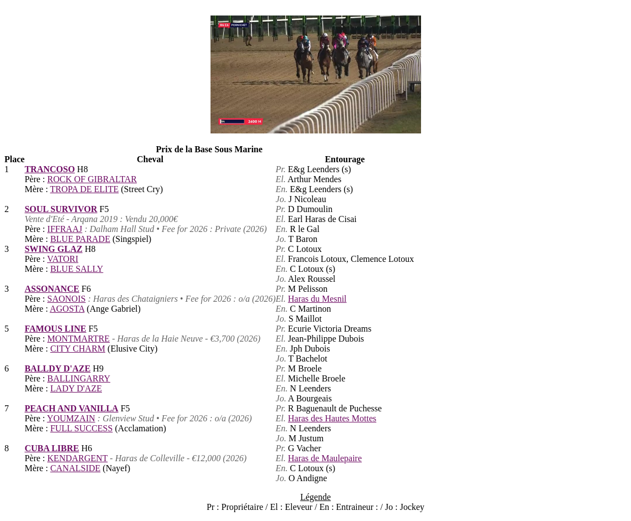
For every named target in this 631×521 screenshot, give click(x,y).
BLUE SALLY (77, 269)
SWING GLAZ (53, 249)
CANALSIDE (75, 468)
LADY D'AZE (76, 388)
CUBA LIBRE (51, 448)
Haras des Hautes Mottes (332, 418)
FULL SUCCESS (81, 428)
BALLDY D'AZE (57, 368)
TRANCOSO (49, 169)
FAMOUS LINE (55, 328)
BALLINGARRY (78, 378)
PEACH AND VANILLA (71, 408)
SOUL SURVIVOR (60, 209)
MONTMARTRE (78, 338)
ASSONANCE (51, 288)
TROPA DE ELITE (84, 189)
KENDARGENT (77, 458)
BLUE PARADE (80, 239)
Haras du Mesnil (317, 298)
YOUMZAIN (71, 418)
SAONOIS (66, 298)
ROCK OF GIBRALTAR (92, 179)
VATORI (62, 259)
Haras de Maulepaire (325, 458)
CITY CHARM (77, 348)
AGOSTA (67, 308)
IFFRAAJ (64, 229)
